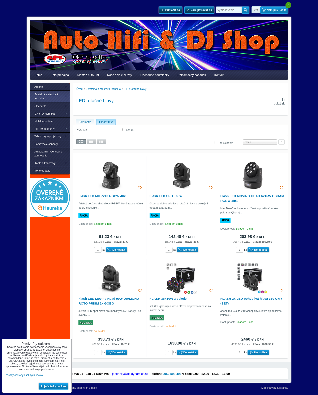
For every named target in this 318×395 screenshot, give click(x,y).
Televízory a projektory (47, 136)
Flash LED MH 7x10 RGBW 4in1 (102, 196)
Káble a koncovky (44, 163)
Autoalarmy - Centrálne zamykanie (48, 153)
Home (38, 75)
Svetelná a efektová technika (46, 96)
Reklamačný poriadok (191, 75)
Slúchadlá (40, 106)
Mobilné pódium (43, 121)
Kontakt (219, 75)
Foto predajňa (60, 75)
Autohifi (38, 86)
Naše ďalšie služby (119, 75)
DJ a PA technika (44, 113)
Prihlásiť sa (172, 10)
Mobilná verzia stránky (274, 387)
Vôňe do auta (42, 170)
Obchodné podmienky (154, 75)
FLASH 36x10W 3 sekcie (168, 298)
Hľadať (245, 10)
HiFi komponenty (44, 128)
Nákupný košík (276, 10)
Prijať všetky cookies (53, 386)
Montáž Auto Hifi (88, 75)
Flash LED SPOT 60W (166, 196)
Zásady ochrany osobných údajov (77, 387)
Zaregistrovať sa (201, 10)
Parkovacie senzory (46, 144)
